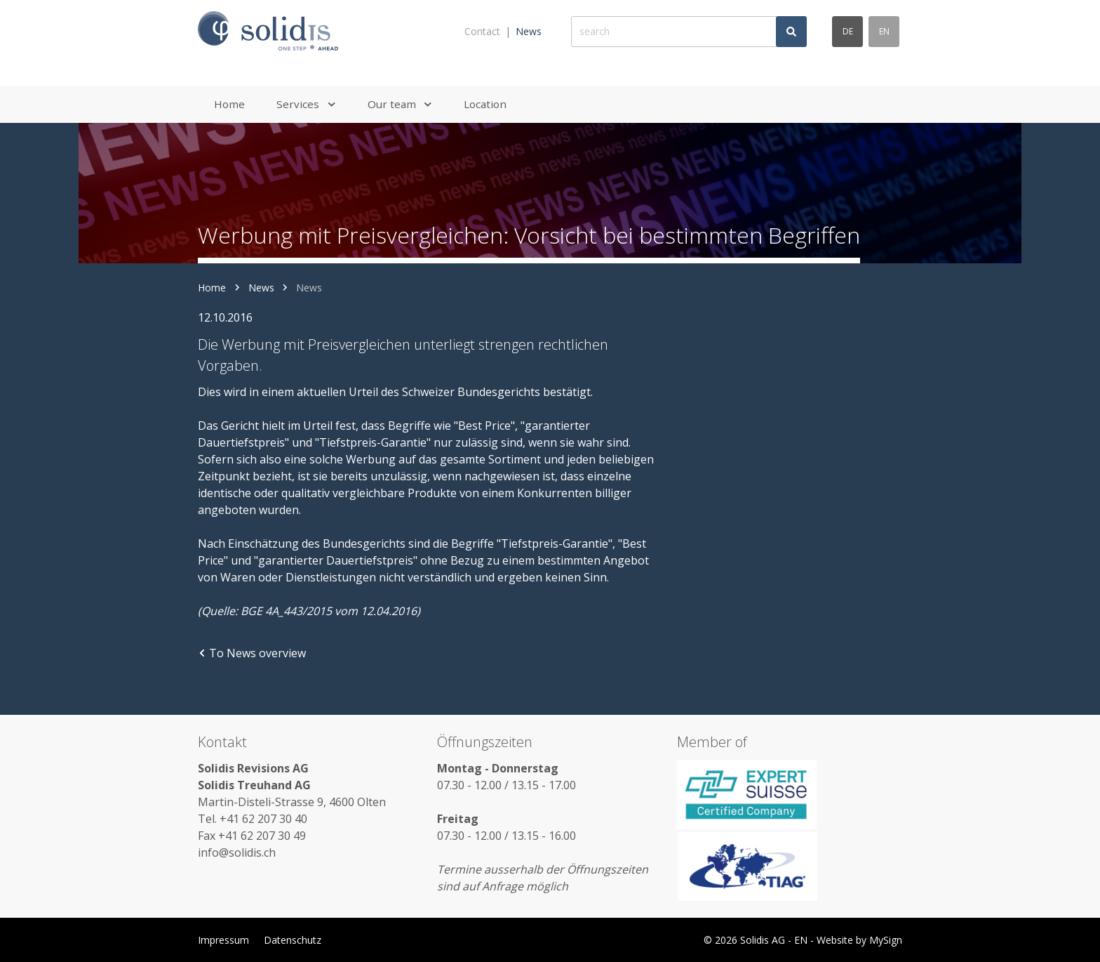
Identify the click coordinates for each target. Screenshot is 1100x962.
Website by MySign (859, 940)
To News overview (252, 653)
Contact (482, 31)
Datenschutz (292, 940)
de (848, 31)
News (529, 31)
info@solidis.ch (237, 852)
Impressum (223, 940)
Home (212, 287)
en (884, 31)
